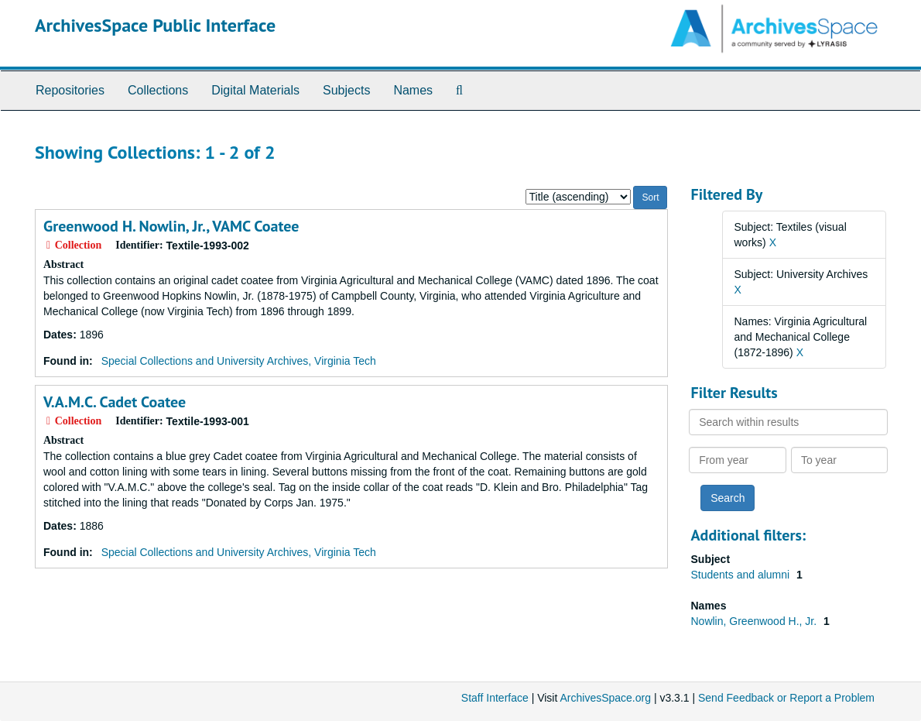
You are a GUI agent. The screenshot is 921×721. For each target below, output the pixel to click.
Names (413, 90)
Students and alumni (742, 574)
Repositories (70, 90)
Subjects (346, 90)
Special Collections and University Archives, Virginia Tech (238, 361)
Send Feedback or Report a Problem (786, 698)
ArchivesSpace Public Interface (155, 25)
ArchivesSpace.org (605, 698)
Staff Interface (495, 698)
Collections (158, 90)
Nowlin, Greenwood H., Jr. (755, 621)
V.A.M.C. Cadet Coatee (114, 402)
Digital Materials (255, 90)
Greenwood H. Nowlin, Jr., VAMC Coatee (171, 226)
